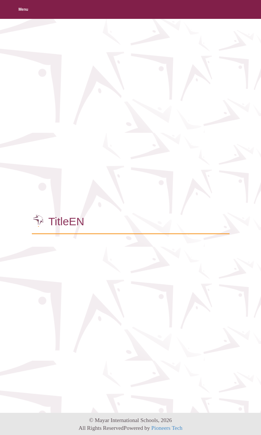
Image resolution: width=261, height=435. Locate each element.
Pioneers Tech (167, 428)
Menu (23, 9)
